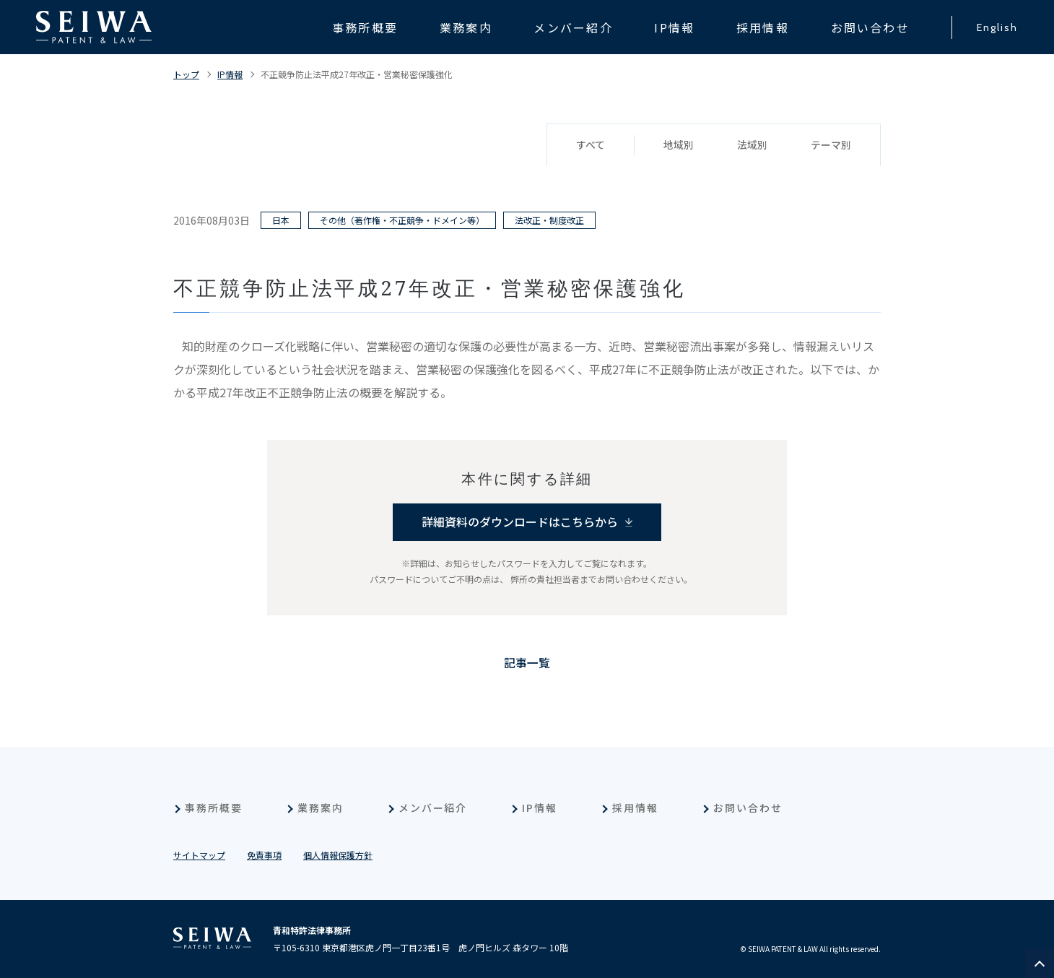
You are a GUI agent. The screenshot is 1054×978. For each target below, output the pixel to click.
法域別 (752, 145)
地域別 (678, 145)
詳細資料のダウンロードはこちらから (520, 522)
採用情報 (635, 807)
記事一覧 (527, 663)
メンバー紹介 (433, 807)
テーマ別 (831, 145)
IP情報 (230, 74)
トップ (186, 74)
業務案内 (320, 807)
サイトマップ (199, 855)
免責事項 (264, 855)
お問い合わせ (748, 807)
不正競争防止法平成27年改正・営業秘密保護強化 (357, 74)
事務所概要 (214, 807)
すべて (590, 145)
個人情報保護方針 (338, 855)
